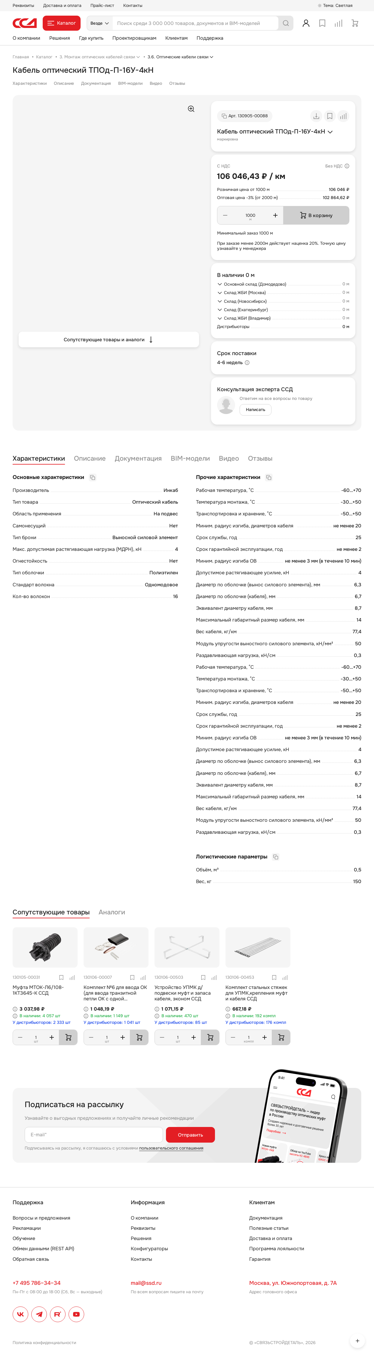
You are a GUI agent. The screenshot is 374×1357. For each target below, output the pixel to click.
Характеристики (30, 83)
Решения (59, 38)
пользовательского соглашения (171, 1148)
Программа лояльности (276, 1248)
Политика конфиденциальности (44, 1342)
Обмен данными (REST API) (43, 1248)
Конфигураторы (149, 1248)
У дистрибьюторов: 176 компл (255, 1022)
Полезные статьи (269, 1228)
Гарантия (260, 1259)
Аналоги (112, 912)
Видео (156, 83)
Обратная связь (31, 1259)
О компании (26, 38)
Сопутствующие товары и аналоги (109, 339)
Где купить (91, 38)
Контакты (133, 5)
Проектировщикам (134, 38)
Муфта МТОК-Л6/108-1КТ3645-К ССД (38, 990)
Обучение (24, 1238)
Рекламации (27, 1228)
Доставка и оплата (62, 5)
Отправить (190, 1135)
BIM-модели (130, 83)
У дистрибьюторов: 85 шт (181, 1022)
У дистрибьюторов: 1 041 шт (112, 1022)
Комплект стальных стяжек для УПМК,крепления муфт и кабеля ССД (256, 993)
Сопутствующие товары (51, 912)
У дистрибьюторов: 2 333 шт (42, 1022)
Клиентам (176, 38)
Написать (255, 409)
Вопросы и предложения (41, 1218)
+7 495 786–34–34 (36, 1283)
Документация (96, 83)
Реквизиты (23, 5)
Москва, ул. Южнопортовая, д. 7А (293, 1283)
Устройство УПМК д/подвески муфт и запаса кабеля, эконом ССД (183, 993)
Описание (64, 83)
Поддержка (210, 38)
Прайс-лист (102, 5)
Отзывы (177, 83)
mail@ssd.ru (146, 1283)
